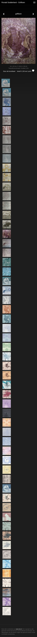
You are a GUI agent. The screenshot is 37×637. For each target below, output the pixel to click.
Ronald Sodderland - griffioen (13, 2)
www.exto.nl (19, 629)
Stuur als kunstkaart (18, 71)
